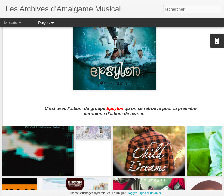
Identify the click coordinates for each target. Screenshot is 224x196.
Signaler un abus (149, 193)
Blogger (132, 193)
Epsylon (114, 76)
